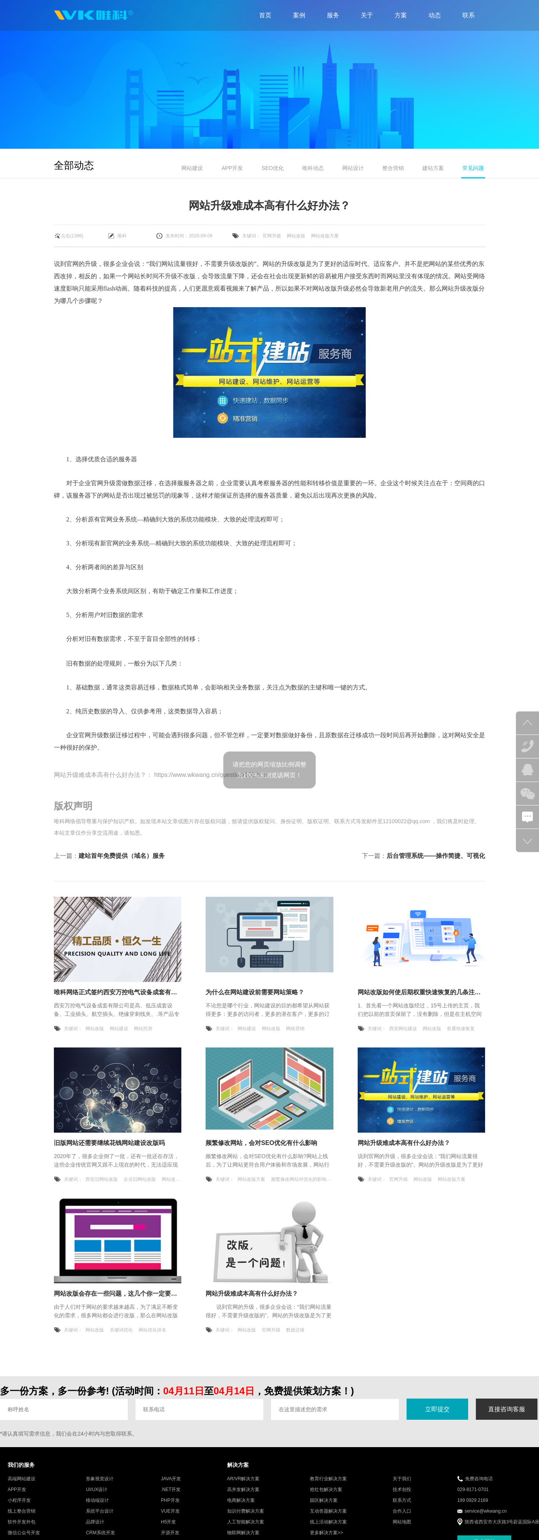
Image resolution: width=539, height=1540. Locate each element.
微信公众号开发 (24, 1532)
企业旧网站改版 (140, 1179)
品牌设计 (95, 1522)
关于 (367, 15)
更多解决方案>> (326, 1532)
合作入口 (402, 1511)
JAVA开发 (171, 1478)
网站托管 (143, 1028)
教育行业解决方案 (328, 1478)
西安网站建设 (403, 1028)
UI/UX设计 (96, 1489)
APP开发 (232, 168)
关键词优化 (121, 1330)
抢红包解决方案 (326, 1489)
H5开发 (168, 1522)
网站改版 (296, 236)
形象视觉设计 (100, 1478)
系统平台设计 (100, 1511)
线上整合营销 (21, 1511)
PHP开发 (170, 1500)
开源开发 (170, 1532)
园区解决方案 (324, 1500)
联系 (468, 15)
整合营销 (393, 168)
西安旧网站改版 (101, 1179)
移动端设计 (97, 1500)
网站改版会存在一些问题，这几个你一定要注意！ (121, 1293)
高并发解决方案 (243, 1489)
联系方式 (402, 1500)
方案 (401, 15)
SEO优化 (272, 168)
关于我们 (402, 1478)
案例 (299, 15)
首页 (265, 15)
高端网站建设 (21, 1478)
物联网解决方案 (243, 1532)
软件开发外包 (21, 1522)
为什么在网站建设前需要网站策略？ (255, 992)
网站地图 (402, 1522)
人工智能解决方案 (245, 1522)
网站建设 (192, 168)
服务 (333, 15)
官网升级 (272, 236)
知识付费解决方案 (245, 1511)
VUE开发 (170, 1511)
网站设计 (353, 168)
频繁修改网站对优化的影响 (298, 1179)
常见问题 (473, 168)
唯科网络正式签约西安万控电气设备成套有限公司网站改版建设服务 (146, 992)
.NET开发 (171, 1489)
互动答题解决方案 (328, 1511)
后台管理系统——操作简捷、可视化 (436, 855)
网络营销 (295, 1028)
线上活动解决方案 (328, 1522)
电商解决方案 (241, 1500)
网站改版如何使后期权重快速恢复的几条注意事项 (425, 992)
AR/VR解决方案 (243, 1478)
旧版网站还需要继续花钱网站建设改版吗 (109, 1143)
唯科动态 (313, 168)
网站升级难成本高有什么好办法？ (100, 775)
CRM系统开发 (100, 1532)
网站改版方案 (325, 236)
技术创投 (402, 1489)
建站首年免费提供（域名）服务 (122, 855)
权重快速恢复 (461, 1028)
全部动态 (74, 165)
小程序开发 (19, 1500)
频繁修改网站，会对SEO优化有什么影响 (261, 1143)
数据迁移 (295, 1330)
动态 (435, 15)
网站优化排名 (152, 1330)
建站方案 (433, 168)
